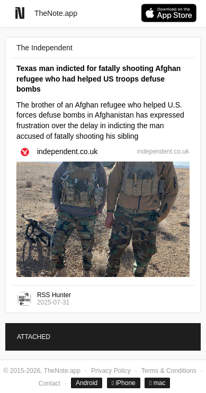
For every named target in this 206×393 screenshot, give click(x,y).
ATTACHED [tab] (33, 337)
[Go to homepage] (20, 13)
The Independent (44, 47)
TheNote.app (55, 13)
